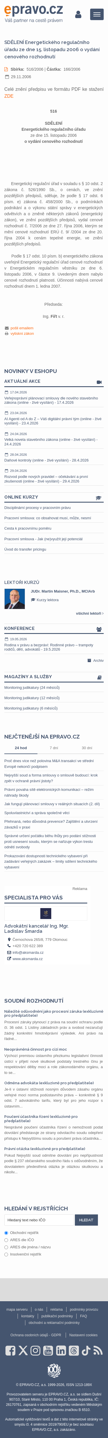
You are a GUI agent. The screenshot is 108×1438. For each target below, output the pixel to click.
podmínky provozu (84, 1310)
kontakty (27, 1316)
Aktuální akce (54, 382)
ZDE (9, 96)
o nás (39, 1310)
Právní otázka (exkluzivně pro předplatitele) (44, 1149)
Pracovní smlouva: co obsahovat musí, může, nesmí (47, 518)
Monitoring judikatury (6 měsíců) (31, 708)
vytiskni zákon (22, 333)
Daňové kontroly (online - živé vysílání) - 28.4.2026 (54, 457)
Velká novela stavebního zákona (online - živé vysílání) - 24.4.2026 (54, 439)
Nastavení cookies (83, 1335)
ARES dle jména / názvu (27, 1247)
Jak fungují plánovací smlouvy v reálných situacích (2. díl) (52, 804)
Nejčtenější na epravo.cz (42, 736)
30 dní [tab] (87, 748)
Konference (54, 629)
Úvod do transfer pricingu (25, 549)
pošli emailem (22, 328)
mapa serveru (16, 1310)
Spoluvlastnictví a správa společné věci (36, 813)
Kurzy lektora (44, 600)
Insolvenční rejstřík (22, 1254)
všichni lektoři (90, 613)
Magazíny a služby (54, 677)
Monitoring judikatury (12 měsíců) (32, 698)
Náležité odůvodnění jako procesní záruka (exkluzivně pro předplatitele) (53, 1013)
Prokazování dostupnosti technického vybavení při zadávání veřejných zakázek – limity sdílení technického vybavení (50, 861)
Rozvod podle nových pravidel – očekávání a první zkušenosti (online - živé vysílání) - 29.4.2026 (54, 475)
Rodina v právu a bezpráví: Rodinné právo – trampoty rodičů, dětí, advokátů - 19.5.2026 (54, 644)
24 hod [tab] (21, 748)
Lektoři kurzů (21, 582)
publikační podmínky (57, 1316)
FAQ (83, 1316)
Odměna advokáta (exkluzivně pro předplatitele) (49, 1083)
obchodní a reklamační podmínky (54, 1323)
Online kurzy (54, 498)
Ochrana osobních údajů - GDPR (35, 1335)
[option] (54, 599)
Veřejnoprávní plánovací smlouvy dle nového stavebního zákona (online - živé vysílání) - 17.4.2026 (54, 397)
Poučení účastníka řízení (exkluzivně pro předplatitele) (41, 1118)
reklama (56, 1310)
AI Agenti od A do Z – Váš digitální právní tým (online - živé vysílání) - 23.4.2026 (54, 418)
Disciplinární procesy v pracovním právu (37, 507)
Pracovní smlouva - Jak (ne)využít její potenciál (43, 539)
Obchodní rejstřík (21, 1233)
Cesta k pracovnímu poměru (27, 528)
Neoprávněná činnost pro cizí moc (35, 1049)
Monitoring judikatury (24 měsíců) (32, 687)
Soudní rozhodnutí (33, 1000)
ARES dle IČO (19, 1240)
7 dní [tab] (54, 748)
